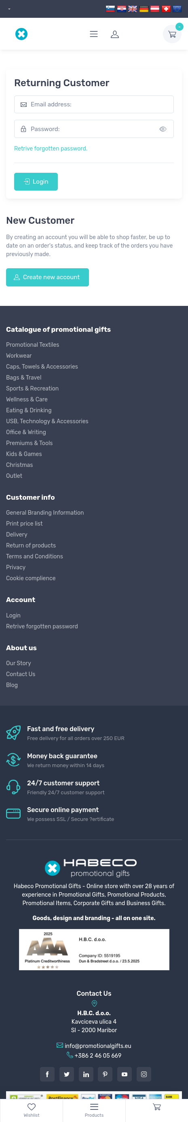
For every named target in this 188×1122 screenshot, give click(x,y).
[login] (132, 34)
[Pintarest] (105, 1074)
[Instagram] (144, 1074)
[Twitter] (66, 1074)
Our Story (18, 663)
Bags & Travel (23, 377)
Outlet (14, 476)
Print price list (24, 523)
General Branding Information (45, 512)
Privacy (15, 567)
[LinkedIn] (86, 1074)
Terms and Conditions (34, 556)
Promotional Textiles (32, 344)
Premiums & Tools (29, 443)
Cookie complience (31, 578)
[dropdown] (8, 9)
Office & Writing (26, 432)
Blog (12, 685)
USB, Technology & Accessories (47, 421)
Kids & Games (24, 454)
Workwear (19, 355)
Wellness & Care (27, 399)
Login (36, 181)
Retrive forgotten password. (50, 148)
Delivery (16, 534)
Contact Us (20, 674)
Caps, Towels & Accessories (42, 366)
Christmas (19, 465)
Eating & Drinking (29, 410)
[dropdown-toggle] (172, 34)
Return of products (31, 545)
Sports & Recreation (32, 388)
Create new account (47, 277)
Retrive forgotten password (42, 626)
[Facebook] (47, 1074)
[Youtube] (124, 1074)
